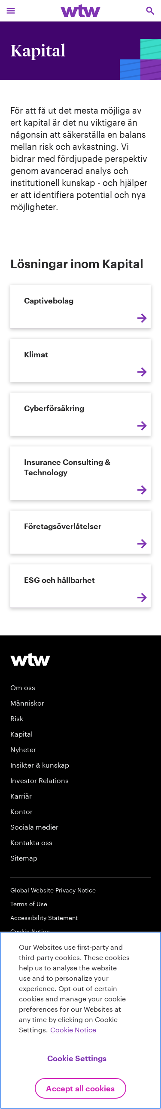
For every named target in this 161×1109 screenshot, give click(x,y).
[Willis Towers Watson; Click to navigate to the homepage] (80, 10)
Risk (16, 718)
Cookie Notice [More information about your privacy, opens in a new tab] (73, 1029)
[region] (80, 1020)
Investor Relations (39, 780)
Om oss (22, 687)
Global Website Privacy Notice (53, 890)
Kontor (21, 811)
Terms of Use (28, 904)
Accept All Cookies (80, 1088)
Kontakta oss (31, 842)
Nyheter (23, 749)
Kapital (21, 734)
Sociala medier (34, 827)
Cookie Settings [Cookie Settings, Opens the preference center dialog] (76, 1058)
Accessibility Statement (44, 917)
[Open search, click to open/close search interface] (150, 10)
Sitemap (23, 858)
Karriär (21, 796)
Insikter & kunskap (39, 765)
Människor (27, 703)
